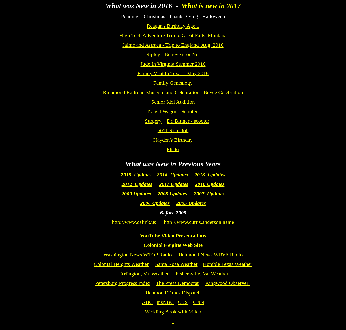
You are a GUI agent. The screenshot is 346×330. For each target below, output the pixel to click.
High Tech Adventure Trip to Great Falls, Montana (173, 35)
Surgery (153, 121)
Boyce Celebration (223, 92)
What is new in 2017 (211, 6)
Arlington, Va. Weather (144, 274)
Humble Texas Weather (227, 264)
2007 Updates (209, 193)
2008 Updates (172, 193)
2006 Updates (155, 203)
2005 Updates (191, 203)
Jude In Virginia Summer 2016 (173, 64)
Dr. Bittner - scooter (188, 121)
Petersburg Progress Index (122, 283)
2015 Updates (137, 174)
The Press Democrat (177, 283)
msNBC (165, 302)
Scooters (190, 111)
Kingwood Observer (227, 283)
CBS (183, 302)
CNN (198, 302)
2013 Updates (209, 174)
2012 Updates (137, 184)
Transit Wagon (162, 111)
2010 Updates (209, 184)
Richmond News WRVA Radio (210, 255)
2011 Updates (173, 184)
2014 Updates (172, 174)
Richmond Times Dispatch (172, 293)
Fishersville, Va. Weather (201, 274)
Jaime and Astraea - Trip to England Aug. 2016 (172, 45)
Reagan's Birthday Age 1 (173, 26)
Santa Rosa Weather (176, 264)
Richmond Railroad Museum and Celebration (151, 92)
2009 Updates (136, 193)
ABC (147, 302)
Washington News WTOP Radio (137, 255)
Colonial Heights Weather (121, 264)
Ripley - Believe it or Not (173, 54)
